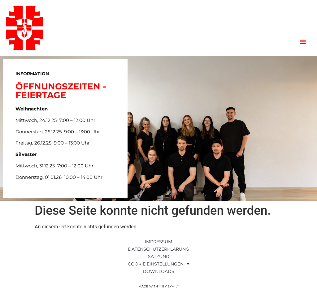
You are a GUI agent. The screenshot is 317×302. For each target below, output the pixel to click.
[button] (302, 42)
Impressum (158, 241)
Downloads (158, 271)
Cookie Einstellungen (158, 264)
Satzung (158, 256)
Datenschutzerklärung (158, 249)
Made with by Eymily (158, 286)
